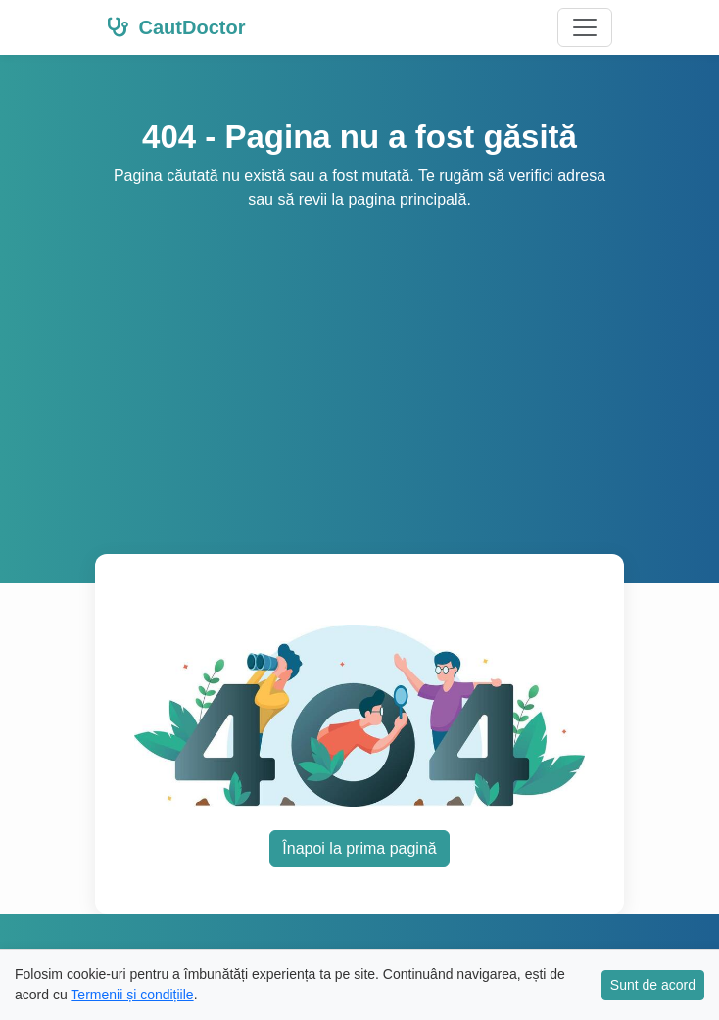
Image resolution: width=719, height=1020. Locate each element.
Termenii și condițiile (132, 994)
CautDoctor (176, 27)
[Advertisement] (359, 358)
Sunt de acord (652, 985)
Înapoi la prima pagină (359, 848)
